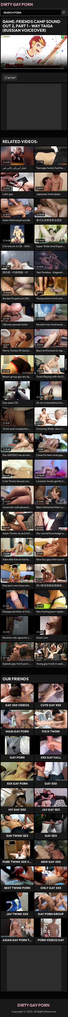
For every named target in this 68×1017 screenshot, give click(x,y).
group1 (11, 77)
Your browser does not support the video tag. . (34, 54)
